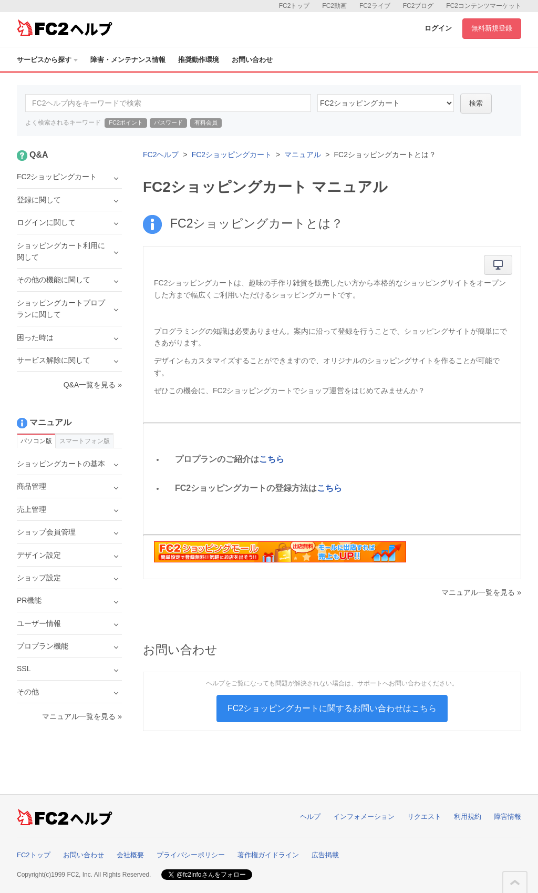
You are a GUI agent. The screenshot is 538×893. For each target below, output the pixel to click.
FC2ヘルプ (161, 154)
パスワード (168, 122)
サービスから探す (47, 60)
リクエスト (424, 816)
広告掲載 (325, 855)
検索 (476, 103)
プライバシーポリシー (191, 855)
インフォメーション (364, 816)
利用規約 (467, 816)
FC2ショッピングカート (232, 154)
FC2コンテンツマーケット (483, 5)
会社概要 (130, 855)
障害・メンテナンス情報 (127, 60)
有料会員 (206, 122)
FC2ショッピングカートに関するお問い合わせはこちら (332, 708)
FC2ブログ (418, 5)
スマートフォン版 (84, 441)
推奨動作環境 (198, 60)
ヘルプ (310, 816)
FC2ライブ (374, 5)
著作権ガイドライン (268, 855)
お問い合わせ (252, 60)
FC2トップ (294, 5)
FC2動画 (334, 5)
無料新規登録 (491, 28)
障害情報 (507, 816)
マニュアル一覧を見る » (481, 592)
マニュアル (302, 154)
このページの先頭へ (514, 882)
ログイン (438, 28)
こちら (271, 459)
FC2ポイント (126, 122)
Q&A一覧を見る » (93, 385)
